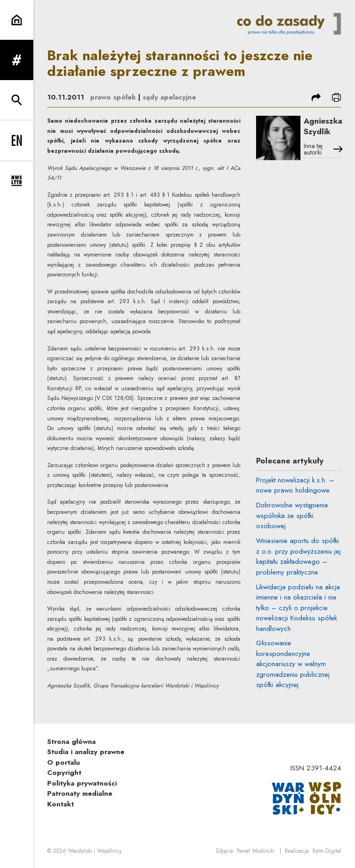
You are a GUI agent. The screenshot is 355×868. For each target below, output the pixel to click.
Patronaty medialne (79, 793)
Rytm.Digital (326, 851)
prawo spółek (113, 97)
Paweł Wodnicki (255, 851)
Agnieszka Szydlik (323, 126)
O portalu (63, 762)
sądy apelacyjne (169, 97)
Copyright (64, 773)
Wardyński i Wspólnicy (95, 851)
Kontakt (60, 804)
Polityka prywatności (82, 783)
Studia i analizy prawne (85, 752)
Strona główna (71, 742)
